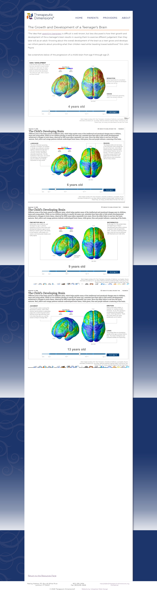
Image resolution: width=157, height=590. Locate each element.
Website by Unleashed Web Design (95, 589)
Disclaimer (115, 585)
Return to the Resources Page (42, 576)
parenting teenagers (51, 33)
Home (79, 18)
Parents (92, 18)
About (126, 18)
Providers (110, 18)
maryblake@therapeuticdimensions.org (114, 584)
